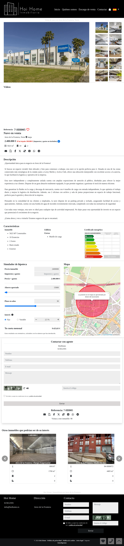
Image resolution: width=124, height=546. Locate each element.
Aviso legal (80, 540)
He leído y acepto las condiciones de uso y (24, 396)
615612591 (62, 349)
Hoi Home (42, 540)
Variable (22, 320)
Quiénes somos (69, 9)
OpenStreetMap (107, 334)
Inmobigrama (62, 543)
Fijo (8, 320)
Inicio (57, 9)
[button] (5, 459)
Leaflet (99, 334)
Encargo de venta (87, 9)
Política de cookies (69, 540)
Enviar (62, 404)
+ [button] (67, 270)
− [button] (67, 273)
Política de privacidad (54, 540)
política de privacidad (36, 396)
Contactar (102, 9)
